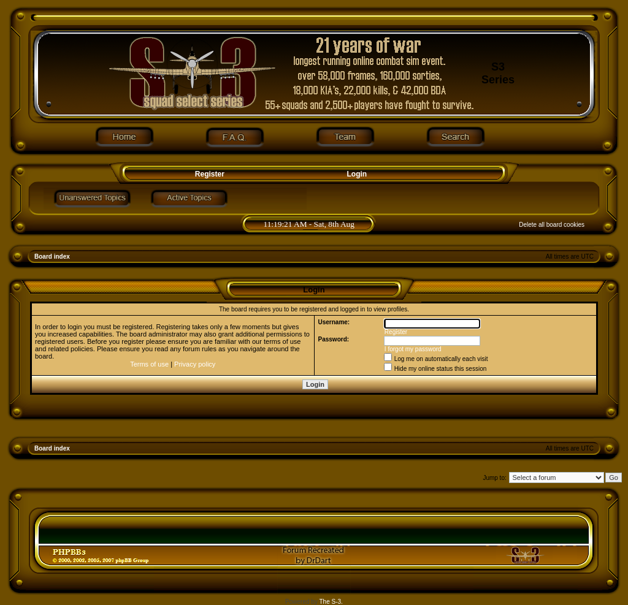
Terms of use (149, 364)
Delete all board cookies (551, 224)
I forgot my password (413, 349)
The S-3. (331, 601)
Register (208, 174)
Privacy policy (194, 364)
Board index (52, 256)
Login (357, 174)
